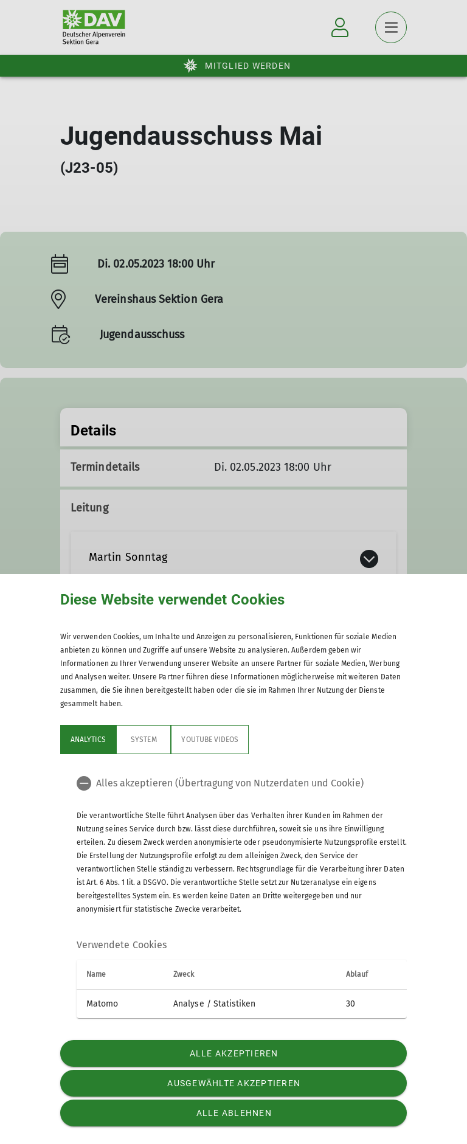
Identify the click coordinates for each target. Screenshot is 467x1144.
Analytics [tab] (88, 739)
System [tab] (143, 739)
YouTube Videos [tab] (209, 739)
